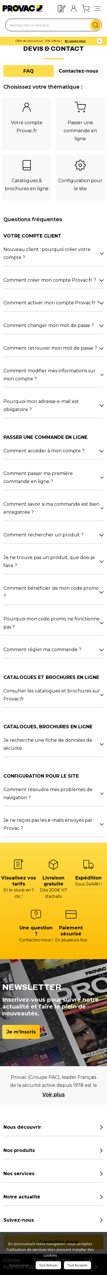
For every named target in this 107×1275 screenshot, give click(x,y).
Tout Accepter (77, 1265)
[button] (98, 8)
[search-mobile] (95, 25)
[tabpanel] (53, 457)
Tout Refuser (48, 1265)
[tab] (28, 71)
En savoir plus (80, 40)
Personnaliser (19, 1265)
